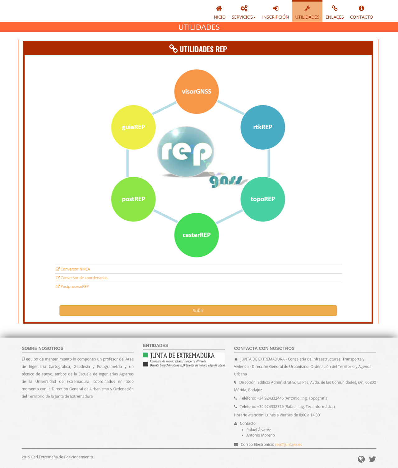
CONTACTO (361, 11)
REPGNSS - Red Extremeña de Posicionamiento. (48, 11)
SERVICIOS (244, 11)
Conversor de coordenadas (50, 277)
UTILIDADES (307, 11)
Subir (166, 310)
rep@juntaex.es (288, 446)
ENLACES (335, 11)
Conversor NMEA (41, 269)
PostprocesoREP (40, 286)
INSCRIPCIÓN (275, 11)
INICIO (219, 11)
